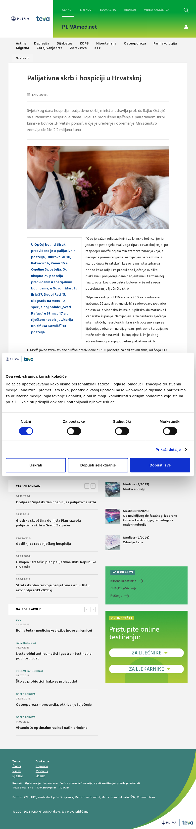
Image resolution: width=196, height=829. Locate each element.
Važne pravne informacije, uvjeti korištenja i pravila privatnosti (100, 783)
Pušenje (116, 596)
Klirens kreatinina (123, 581)
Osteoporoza (25, 694)
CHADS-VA (119, 588)
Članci (67, 9)
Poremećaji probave (30, 671)
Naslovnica (22, 58)
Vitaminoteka (146, 797)
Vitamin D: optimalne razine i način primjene (51, 728)
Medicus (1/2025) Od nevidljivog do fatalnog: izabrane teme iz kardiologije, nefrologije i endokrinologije (141, 518)
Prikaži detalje (168, 449)
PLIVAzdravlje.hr (46, 787)
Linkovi (40, 776)
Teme (16, 761)
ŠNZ (133, 797)
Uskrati (36, 465)
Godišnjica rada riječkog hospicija (43, 544)
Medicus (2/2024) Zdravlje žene (127, 542)
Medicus (130, 9)
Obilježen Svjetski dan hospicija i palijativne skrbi (56, 502)
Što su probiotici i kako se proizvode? (46, 681)
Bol (18, 619)
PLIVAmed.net (79, 27)
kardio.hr (44, 797)
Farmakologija (26, 643)
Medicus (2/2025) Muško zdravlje (127, 489)
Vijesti (16, 771)
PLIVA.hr (64, 787)
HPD (33, 797)
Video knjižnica (156, 9)
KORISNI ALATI (122, 572)
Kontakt (17, 783)
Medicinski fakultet (87, 797)
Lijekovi (86, 9)
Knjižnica (42, 766)
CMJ (27, 797)
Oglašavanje (33, 783)
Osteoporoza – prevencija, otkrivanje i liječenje (54, 704)
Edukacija (108, 9)
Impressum (51, 783)
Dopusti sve (160, 465)
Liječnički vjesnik (62, 797)
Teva (15, 787)
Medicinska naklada (115, 797)
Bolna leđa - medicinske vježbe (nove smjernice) (54, 630)
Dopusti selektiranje (98, 465)
